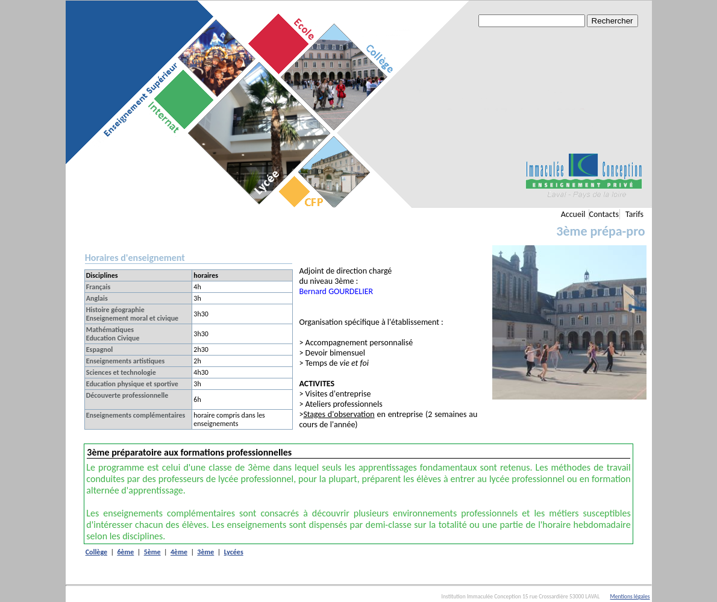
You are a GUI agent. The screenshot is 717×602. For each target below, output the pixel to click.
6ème (125, 552)
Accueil (573, 214)
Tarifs (634, 214)
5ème (152, 552)
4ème (179, 552)
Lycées (233, 552)
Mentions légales (630, 596)
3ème (205, 552)
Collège (96, 552)
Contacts (604, 214)
